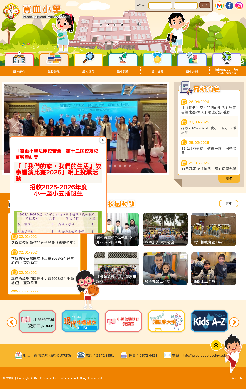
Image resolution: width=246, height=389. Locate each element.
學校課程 (88, 69)
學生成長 (157, 69)
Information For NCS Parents (226, 70)
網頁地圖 (8, 378)
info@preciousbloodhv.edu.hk (207, 355)
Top (216, 345)
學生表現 (192, 69)
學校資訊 (54, 69)
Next (234, 322)
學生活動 (123, 69)
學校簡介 (19, 69)
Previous (12, 322)
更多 (229, 178)
